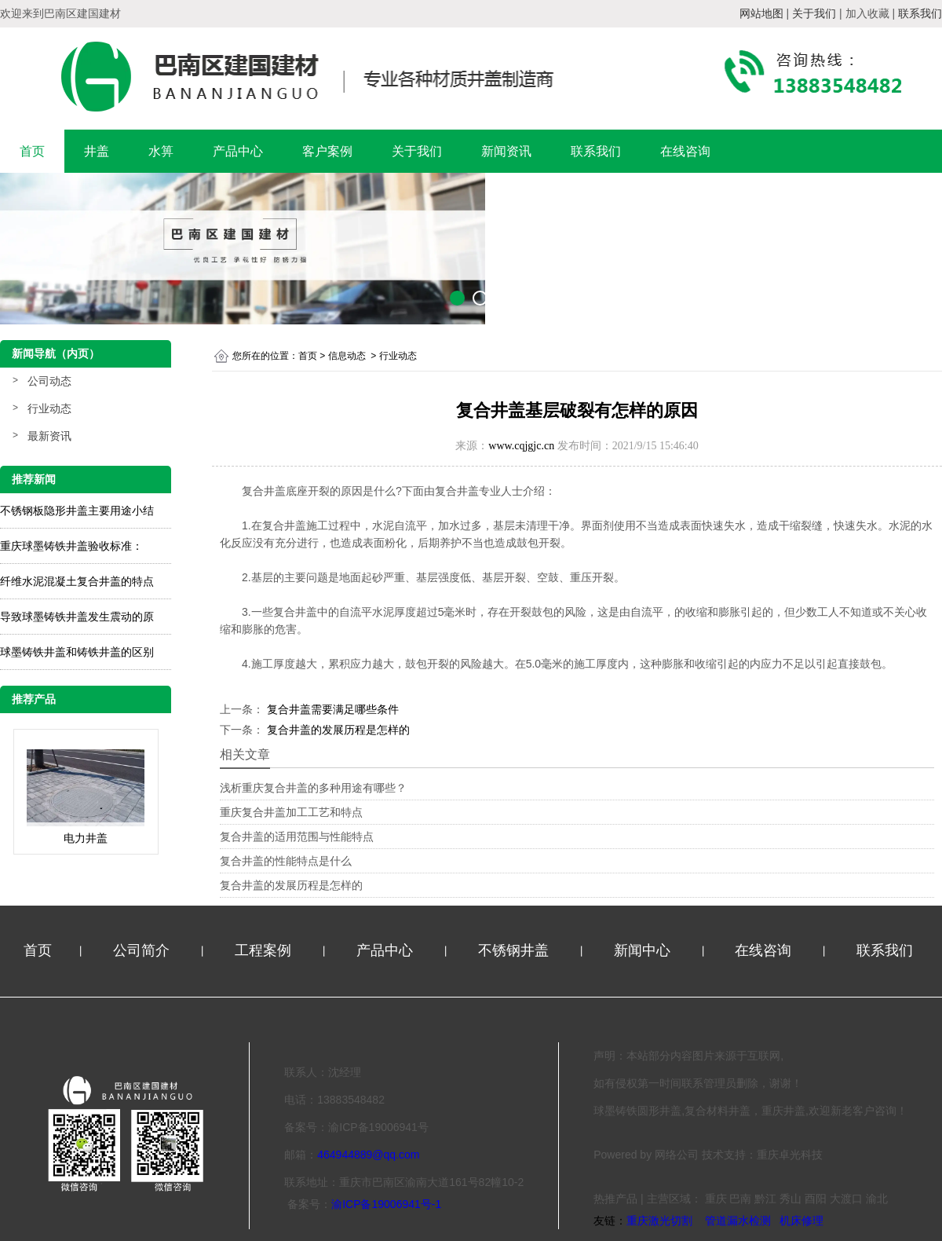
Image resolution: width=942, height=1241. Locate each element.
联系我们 (596, 151)
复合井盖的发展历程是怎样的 (337, 729)
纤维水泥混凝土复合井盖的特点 (77, 581)
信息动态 (347, 355)
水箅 (160, 151)
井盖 (96, 151)
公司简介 (143, 950)
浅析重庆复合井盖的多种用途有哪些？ (313, 788)
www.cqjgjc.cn (521, 446)
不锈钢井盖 (515, 950)
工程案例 (265, 950)
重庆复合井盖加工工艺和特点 (291, 812)
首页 (32, 151)
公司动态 (49, 381)
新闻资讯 (506, 151)
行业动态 (49, 408)
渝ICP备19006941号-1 (386, 1204)
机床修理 (801, 1220)
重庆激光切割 (659, 1220)
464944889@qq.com (368, 1154)
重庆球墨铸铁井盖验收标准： (71, 546)
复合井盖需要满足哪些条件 (331, 709)
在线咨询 (685, 151)
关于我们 (417, 151)
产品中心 (238, 151)
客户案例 (327, 151)
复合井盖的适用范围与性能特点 (297, 836)
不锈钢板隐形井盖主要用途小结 (77, 510)
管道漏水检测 (738, 1220)
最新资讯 (49, 436)
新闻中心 (644, 950)
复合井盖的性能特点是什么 (286, 861)
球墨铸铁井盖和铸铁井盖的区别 (77, 652)
